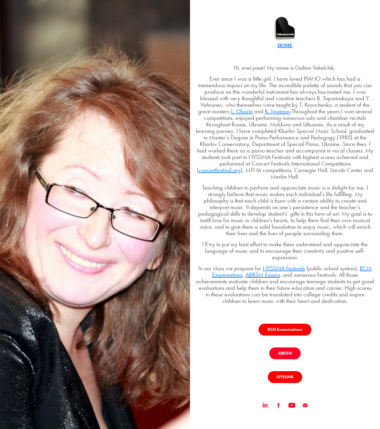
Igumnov (280, 111)
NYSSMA (285, 376)
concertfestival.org (220, 170)
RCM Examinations (285, 329)
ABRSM (285, 353)
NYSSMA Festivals (284, 268)
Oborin (244, 111)
